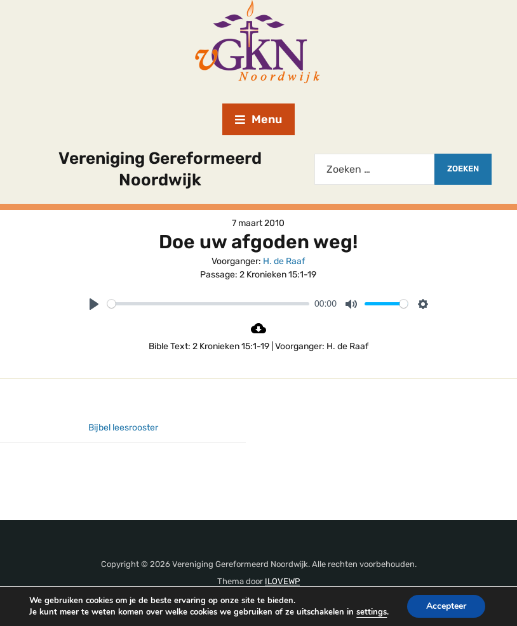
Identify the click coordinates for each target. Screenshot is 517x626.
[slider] (208, 304)
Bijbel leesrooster (123, 427)
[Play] (94, 304)
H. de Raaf (284, 261)
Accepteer (448, 602)
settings (41, 613)
